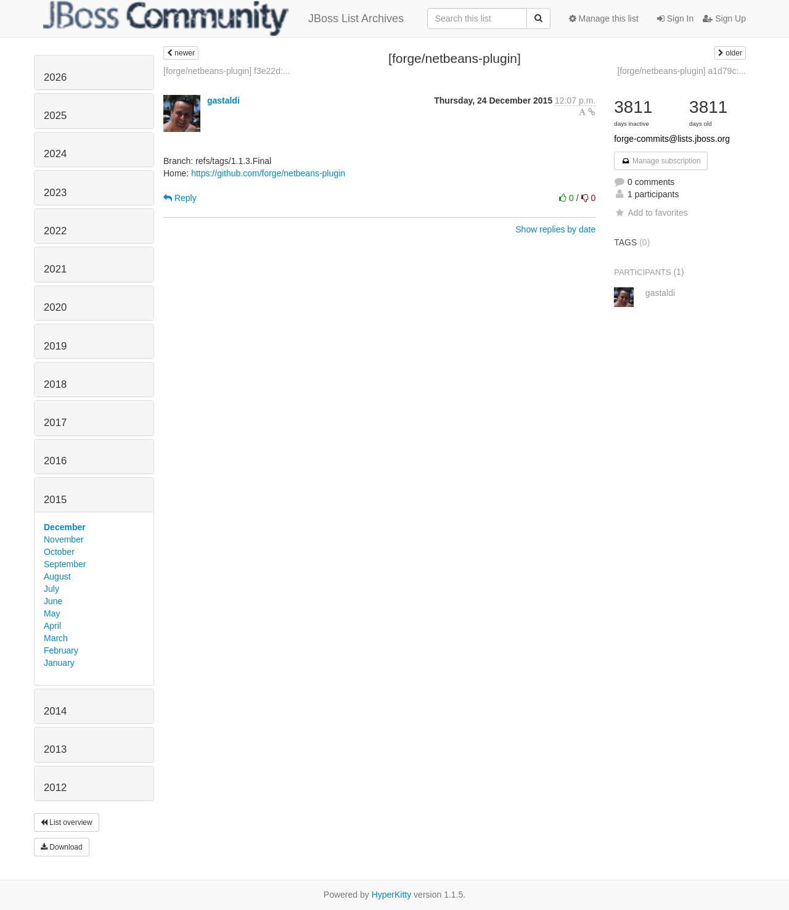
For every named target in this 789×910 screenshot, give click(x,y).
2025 (55, 115)
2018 (55, 384)
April (52, 626)
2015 (55, 500)
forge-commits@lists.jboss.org (672, 139)
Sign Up (724, 18)
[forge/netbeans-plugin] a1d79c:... (681, 71)
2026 (55, 77)
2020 (55, 307)
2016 (55, 461)
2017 (55, 422)
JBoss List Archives (223, 18)
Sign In (675, 18)
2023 (55, 193)
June (53, 601)
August (57, 576)
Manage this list (604, 18)
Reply (180, 198)
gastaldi (223, 100)
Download (62, 847)
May (52, 613)
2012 (55, 787)
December (65, 527)
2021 (55, 269)
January (59, 663)
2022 (55, 231)
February (61, 650)
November (64, 539)
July (51, 589)
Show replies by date (555, 229)
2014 (55, 711)
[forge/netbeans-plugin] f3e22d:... (226, 71)
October (59, 552)
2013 (55, 749)
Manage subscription (661, 161)
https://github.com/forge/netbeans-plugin (268, 173)
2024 (55, 154)
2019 (55, 346)
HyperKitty (392, 895)
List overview (66, 822)
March (56, 638)
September (65, 564)
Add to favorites (650, 213)
